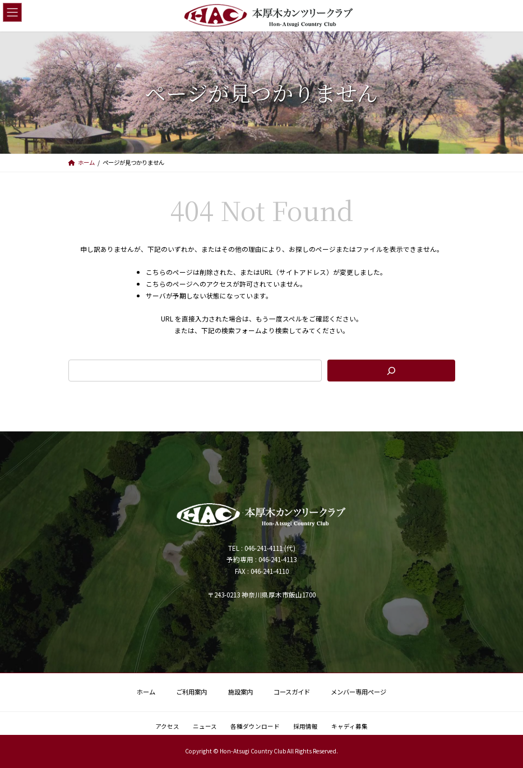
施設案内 (240, 691)
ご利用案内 (191, 691)
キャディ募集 (349, 726)
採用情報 (305, 726)
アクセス (167, 726)
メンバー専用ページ (358, 691)
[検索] (391, 370)
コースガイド (292, 691)
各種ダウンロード (255, 726)
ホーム (146, 691)
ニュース (205, 726)
